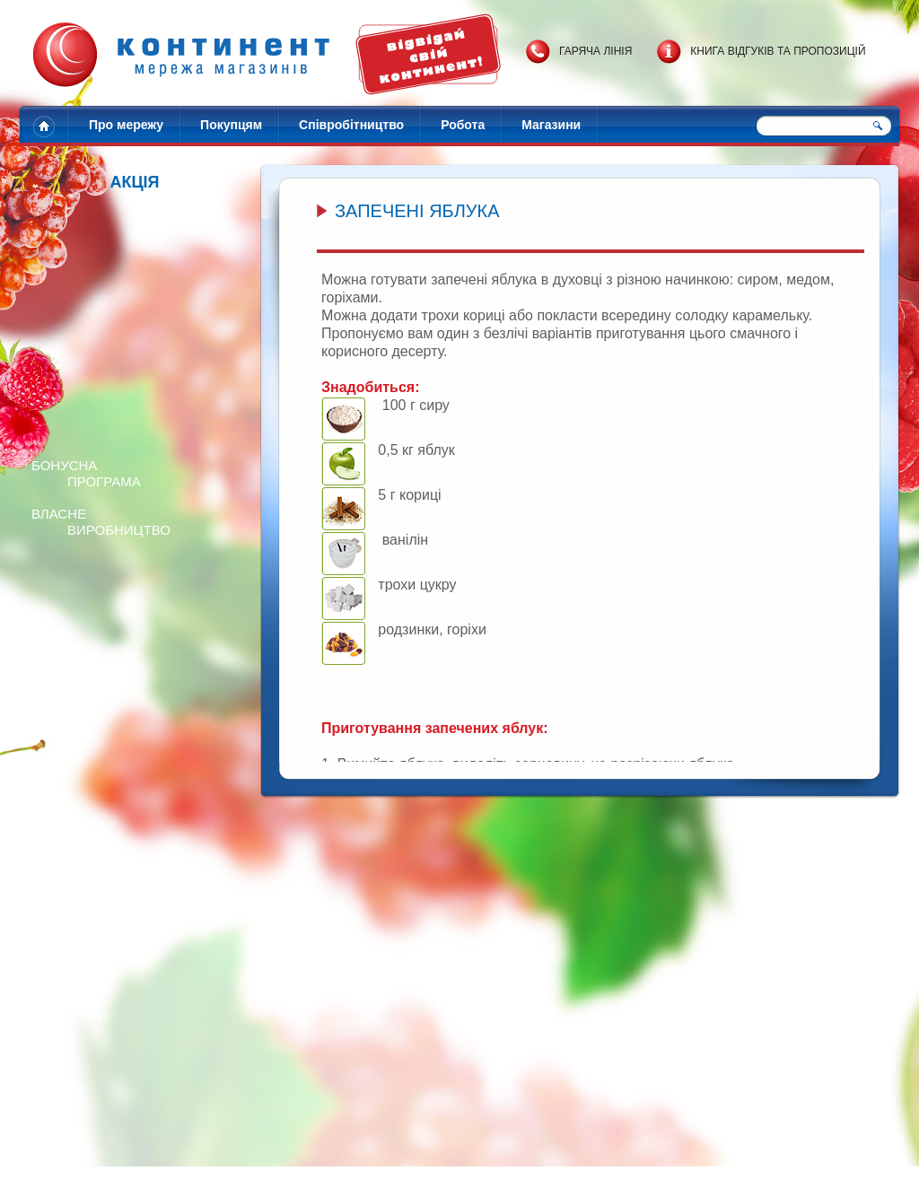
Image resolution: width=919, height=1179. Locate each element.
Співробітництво (351, 125)
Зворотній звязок (485, 1158)
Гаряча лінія (595, 51)
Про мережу (126, 125)
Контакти (415, 1158)
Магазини (551, 125)
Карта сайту (562, 1158)
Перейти (72, 927)
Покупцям (231, 125)
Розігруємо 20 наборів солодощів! (197, 1051)
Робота (463, 125)
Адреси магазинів (343, 1158)
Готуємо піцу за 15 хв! (724, 1051)
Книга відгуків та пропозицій (777, 51)
